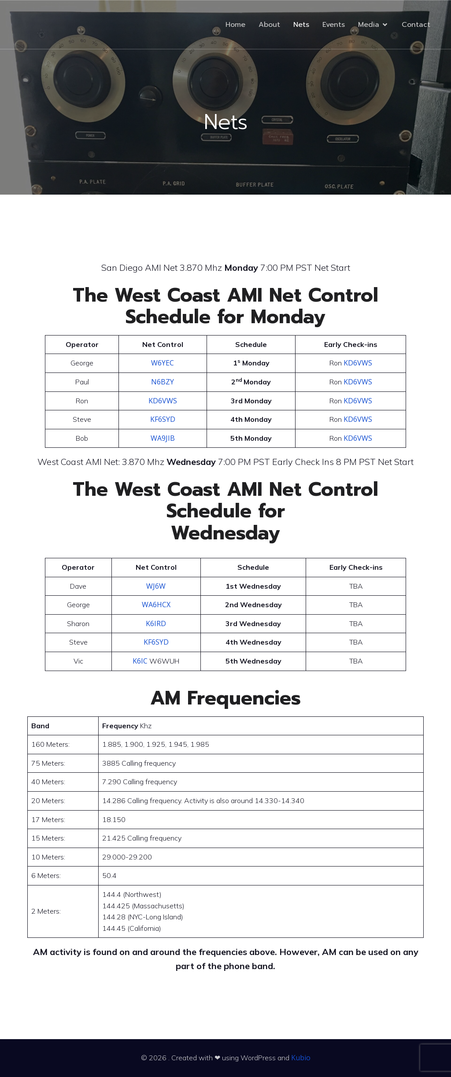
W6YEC (162, 363)
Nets (301, 24)
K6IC (140, 661)
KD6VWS (358, 363)
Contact (416, 24)
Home (235, 24)
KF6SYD (162, 419)
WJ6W (156, 586)
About (269, 24)
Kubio (301, 1057)
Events (333, 24)
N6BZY (162, 382)
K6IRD (156, 623)
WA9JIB (163, 438)
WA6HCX (156, 604)
